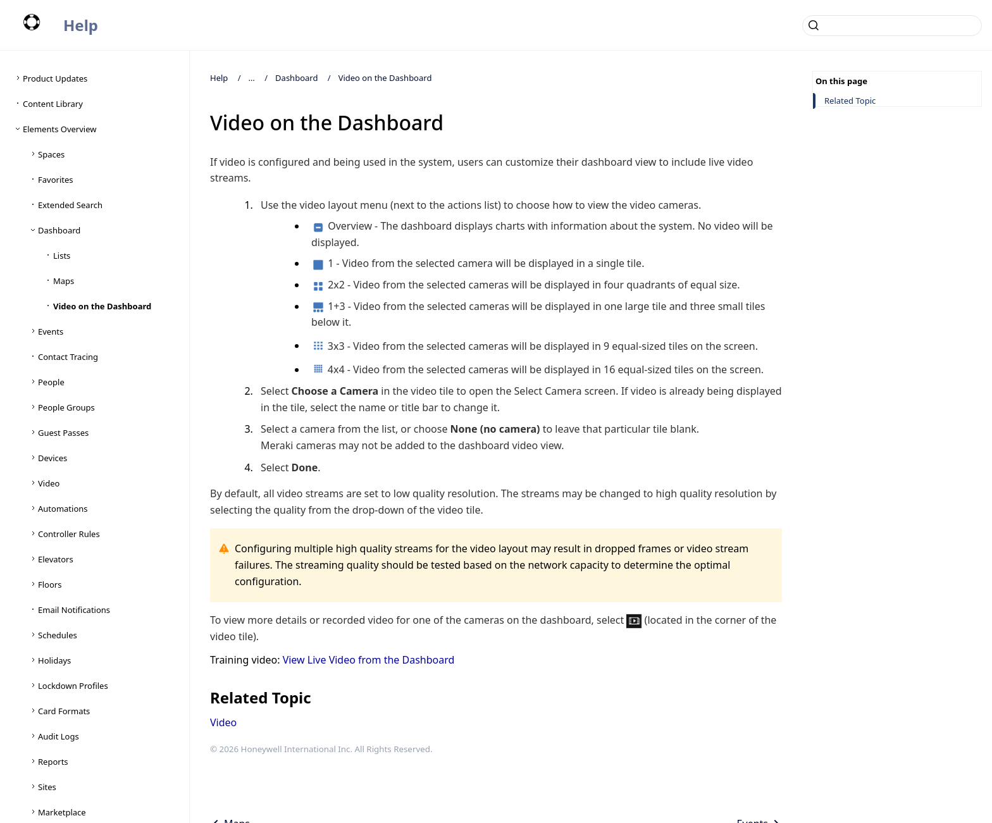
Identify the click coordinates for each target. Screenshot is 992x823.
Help (80, 25)
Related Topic (850, 101)
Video (223, 722)
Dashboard (296, 78)
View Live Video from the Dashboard (369, 660)
